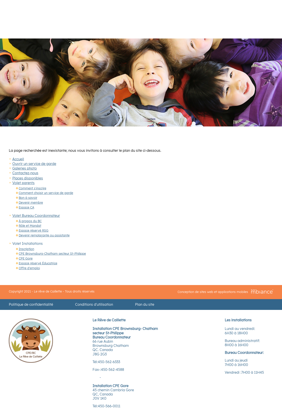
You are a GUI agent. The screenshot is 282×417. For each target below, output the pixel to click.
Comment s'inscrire (32, 188)
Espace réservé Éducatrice (38, 263)
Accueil (18, 159)
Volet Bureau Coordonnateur (36, 215)
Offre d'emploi (29, 268)
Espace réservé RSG (33, 230)
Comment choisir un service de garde (46, 193)
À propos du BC (30, 221)
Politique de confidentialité (31, 304)
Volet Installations (27, 243)
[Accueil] (31, 361)
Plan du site (144, 304)
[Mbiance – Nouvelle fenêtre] (262, 291)
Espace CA (26, 207)
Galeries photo (24, 168)
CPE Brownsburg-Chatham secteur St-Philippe (52, 254)
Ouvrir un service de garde (34, 163)
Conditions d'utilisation (94, 304)
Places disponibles (27, 178)
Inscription (26, 249)
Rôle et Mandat (30, 226)
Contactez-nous (25, 173)
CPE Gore (26, 258)
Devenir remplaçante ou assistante (44, 235)
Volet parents (23, 183)
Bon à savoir (28, 198)
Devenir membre (31, 203)
